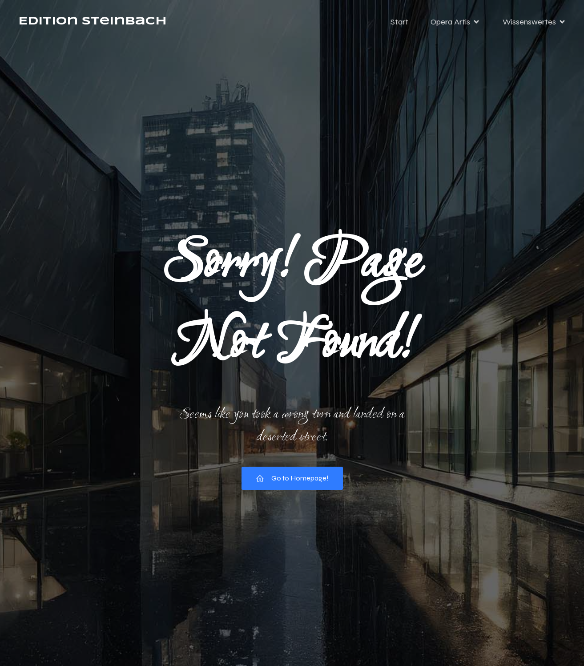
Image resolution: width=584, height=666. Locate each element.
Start (399, 24)
